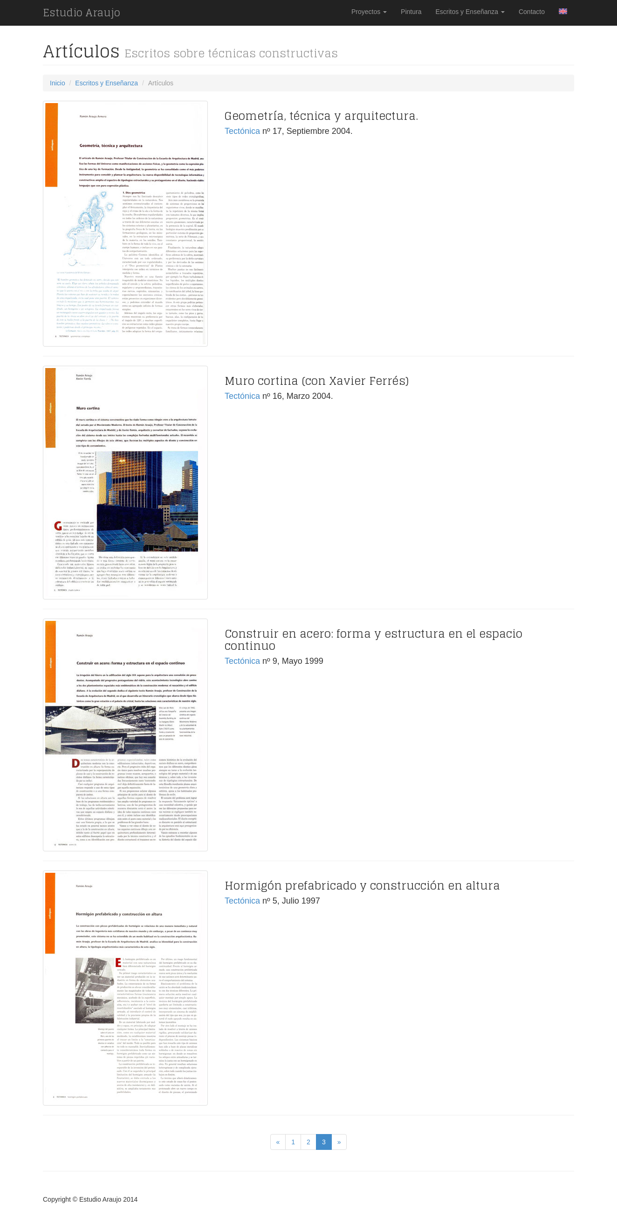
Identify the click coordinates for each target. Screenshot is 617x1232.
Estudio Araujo (81, 12)
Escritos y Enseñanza (470, 11)
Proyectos (369, 11)
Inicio (57, 83)
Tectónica (242, 131)
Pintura (411, 11)
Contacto (532, 11)
